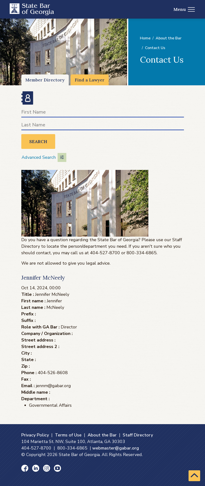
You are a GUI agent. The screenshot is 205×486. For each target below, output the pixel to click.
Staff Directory (138, 435)
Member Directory (45, 80)
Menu (184, 9)
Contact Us (155, 48)
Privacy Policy (35, 435)
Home (145, 38)
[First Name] (102, 113)
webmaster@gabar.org (115, 448)
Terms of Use (68, 435)
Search (38, 141)
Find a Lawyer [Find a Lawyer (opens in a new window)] (90, 80)
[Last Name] (102, 125)
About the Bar (169, 38)
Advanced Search (44, 157)
